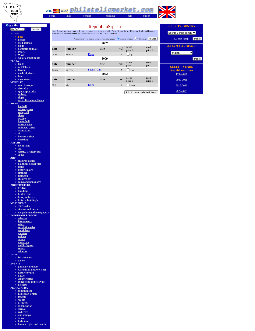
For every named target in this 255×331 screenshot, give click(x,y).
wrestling (23, 139)
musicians (23, 242)
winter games (25, 109)
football (22, 106)
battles (22, 275)
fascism (22, 296)
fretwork (23, 175)
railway (22, 94)
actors (21, 239)
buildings (23, 191)
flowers (22, 70)
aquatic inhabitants (29, 58)
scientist (22, 251)
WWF (21, 54)
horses (21, 39)
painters (22, 233)
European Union (27, 293)
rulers (21, 248)
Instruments (25, 257)
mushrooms (24, 79)
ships (21, 97)
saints (21, 224)
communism (25, 290)
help (130, 15)
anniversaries (25, 278)
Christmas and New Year (32, 269)
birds (21, 45)
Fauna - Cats (95, 69)
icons (21, 166)
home (52, 15)
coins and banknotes (29, 182)
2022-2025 (181, 91)
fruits (21, 64)
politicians (24, 230)
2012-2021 (181, 85)
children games (26, 160)
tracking (110, 15)
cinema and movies (29, 209)
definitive (23, 303)
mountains (24, 145)
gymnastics (24, 130)
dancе (21, 260)
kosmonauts (25, 221)
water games (25, 124)
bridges (22, 188)
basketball (24, 121)
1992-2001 (181, 74)
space (21, 154)
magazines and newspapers (33, 212)
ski (19, 133)
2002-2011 (181, 79)
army (21, 318)
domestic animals (27, 48)
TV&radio (24, 206)
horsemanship (26, 136)
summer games (26, 127)
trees (20, 76)
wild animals (25, 42)
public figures (26, 245)
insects (22, 51)
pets (20, 36)
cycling (22, 118)
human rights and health (32, 324)
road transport (26, 85)
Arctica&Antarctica (29, 151)
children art (24, 179)
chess (21, 115)
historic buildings (28, 200)
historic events (26, 272)
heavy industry (26, 197)
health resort (25, 194)
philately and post (28, 266)
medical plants (26, 73)
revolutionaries (26, 227)
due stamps (24, 315)
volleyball (23, 112)
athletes (22, 218)
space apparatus (27, 91)
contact (87, 15)
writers (22, 236)
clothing (22, 172)
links (68, 15)
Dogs (91, 54)
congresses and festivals (31, 281)
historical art (25, 169)
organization (25, 306)
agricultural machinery (31, 100)
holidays (22, 284)
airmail (22, 309)
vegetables (24, 67)
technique (23, 321)
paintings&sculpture (29, 163)
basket (146, 15)
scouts (21, 299)
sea (20, 148)
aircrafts (23, 88)
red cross (23, 312)
